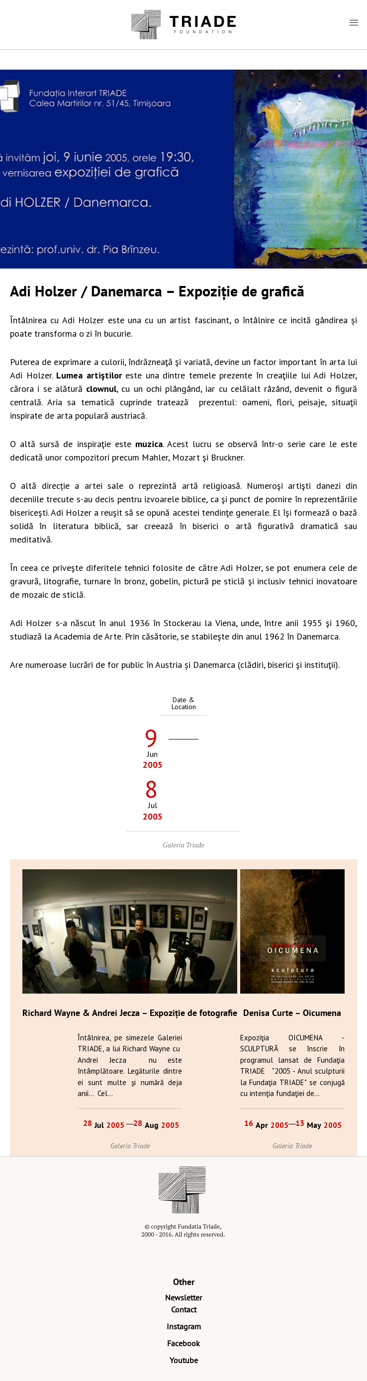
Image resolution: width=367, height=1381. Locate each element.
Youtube (184, 1360)
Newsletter (183, 1297)
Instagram (184, 1326)
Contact (183, 1309)
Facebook (183, 1343)
